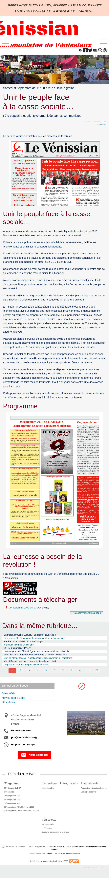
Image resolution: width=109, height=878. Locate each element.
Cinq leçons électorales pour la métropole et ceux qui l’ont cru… (35, 639)
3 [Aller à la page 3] (29, 671)
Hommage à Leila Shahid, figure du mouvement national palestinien (37, 652)
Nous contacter (34, 756)
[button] (77, 51)
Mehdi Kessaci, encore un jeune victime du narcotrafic (30, 662)
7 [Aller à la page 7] (63, 671)
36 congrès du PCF (12, 800)
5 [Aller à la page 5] (46, 671)
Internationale (91, 784)
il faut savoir (83, 848)
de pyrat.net (48, 854)
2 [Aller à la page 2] (20, 671)
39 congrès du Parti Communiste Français (21, 812)
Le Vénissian (47, 829)
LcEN (65, 848)
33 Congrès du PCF (12, 789)
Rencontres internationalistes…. (94, 789)
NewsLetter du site (13, 698)
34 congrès (8, 793)
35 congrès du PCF (12, 797)
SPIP (79, 854)
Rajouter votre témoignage (85, 613)
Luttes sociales (46, 789)
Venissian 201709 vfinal (22, 608)
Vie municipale (48, 826)
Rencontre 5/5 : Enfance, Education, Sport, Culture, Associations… (36, 655)
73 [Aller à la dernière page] (97, 671)
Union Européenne (89, 793)
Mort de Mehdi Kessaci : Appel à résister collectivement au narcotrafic (38, 659)
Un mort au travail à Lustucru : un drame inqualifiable (30, 635)
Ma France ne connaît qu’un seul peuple (23, 642)
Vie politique (49, 784)
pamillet (103, 125)
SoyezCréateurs (65, 854)
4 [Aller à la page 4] (37, 671)
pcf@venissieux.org (24, 738)
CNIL (58, 848)
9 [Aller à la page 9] (80, 671)
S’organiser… (13, 784)
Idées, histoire (69, 784)
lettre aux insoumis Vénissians (19, 645)
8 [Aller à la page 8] (71, 671)
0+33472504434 (21, 731)
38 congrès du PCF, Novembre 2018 (19, 808)
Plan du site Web (23, 775)
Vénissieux (49, 821)
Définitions (8, 703)
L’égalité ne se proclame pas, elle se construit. (26, 665)
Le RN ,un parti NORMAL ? (17, 649)
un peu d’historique (23, 745)
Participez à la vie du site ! (92, 869)
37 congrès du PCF (12, 804)
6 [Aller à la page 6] (54, 671)
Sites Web (8, 694)
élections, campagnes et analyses (55, 833)
